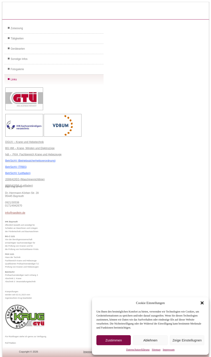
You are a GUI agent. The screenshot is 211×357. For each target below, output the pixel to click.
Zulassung (17, 28)
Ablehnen (150, 340)
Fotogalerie (17, 69)
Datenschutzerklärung (137, 349)
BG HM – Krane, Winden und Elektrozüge (30, 148)
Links (14, 79)
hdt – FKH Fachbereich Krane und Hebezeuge (33, 154)
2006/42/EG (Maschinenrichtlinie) (25, 179)
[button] (202, 303)
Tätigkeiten (17, 38)
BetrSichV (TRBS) (16, 166)
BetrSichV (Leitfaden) (18, 173)
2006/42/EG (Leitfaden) (19, 185)
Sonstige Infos (19, 59)
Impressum (169, 349)
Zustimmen (114, 340)
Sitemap (156, 349)
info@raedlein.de (15, 212)
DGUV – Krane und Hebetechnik (24, 142)
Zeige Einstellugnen (187, 340)
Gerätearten (18, 48)
